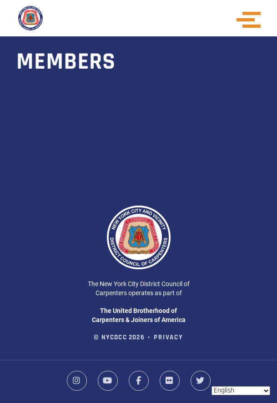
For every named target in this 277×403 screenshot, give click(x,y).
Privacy (168, 337)
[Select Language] (241, 390)
